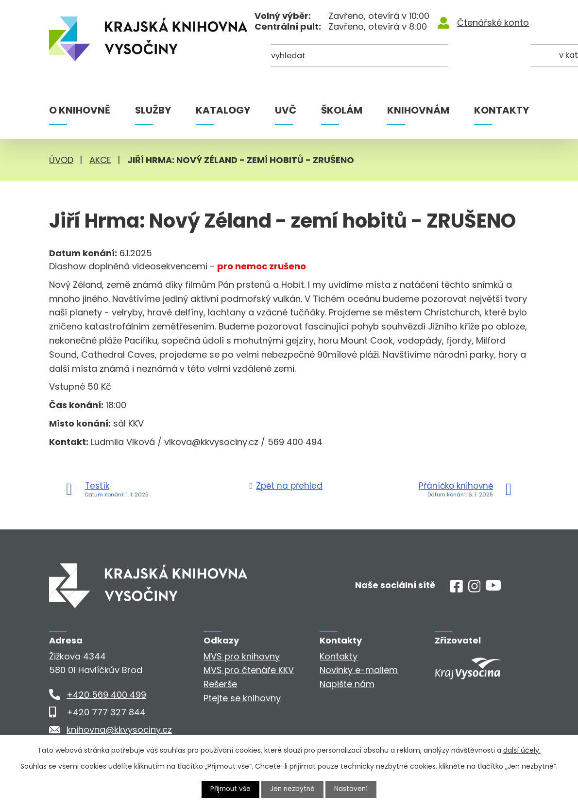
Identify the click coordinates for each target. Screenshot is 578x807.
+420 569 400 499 (106, 695)
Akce (100, 160)
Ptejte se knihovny (242, 698)
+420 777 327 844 (106, 712)
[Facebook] (456, 589)
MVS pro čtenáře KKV (249, 670)
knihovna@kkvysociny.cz (119, 730)
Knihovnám (418, 110)
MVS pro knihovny (242, 656)
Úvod (61, 160)
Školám (341, 110)
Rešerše (220, 684)
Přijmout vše (230, 789)
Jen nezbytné (293, 789)
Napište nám (347, 684)
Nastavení (353, 789)
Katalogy (223, 110)
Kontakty (501, 110)
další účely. (522, 750)
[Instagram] (474, 589)
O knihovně (79, 110)
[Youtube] (493, 587)
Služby (153, 110)
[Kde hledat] (482, 57)
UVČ (285, 110)
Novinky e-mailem (359, 670)
